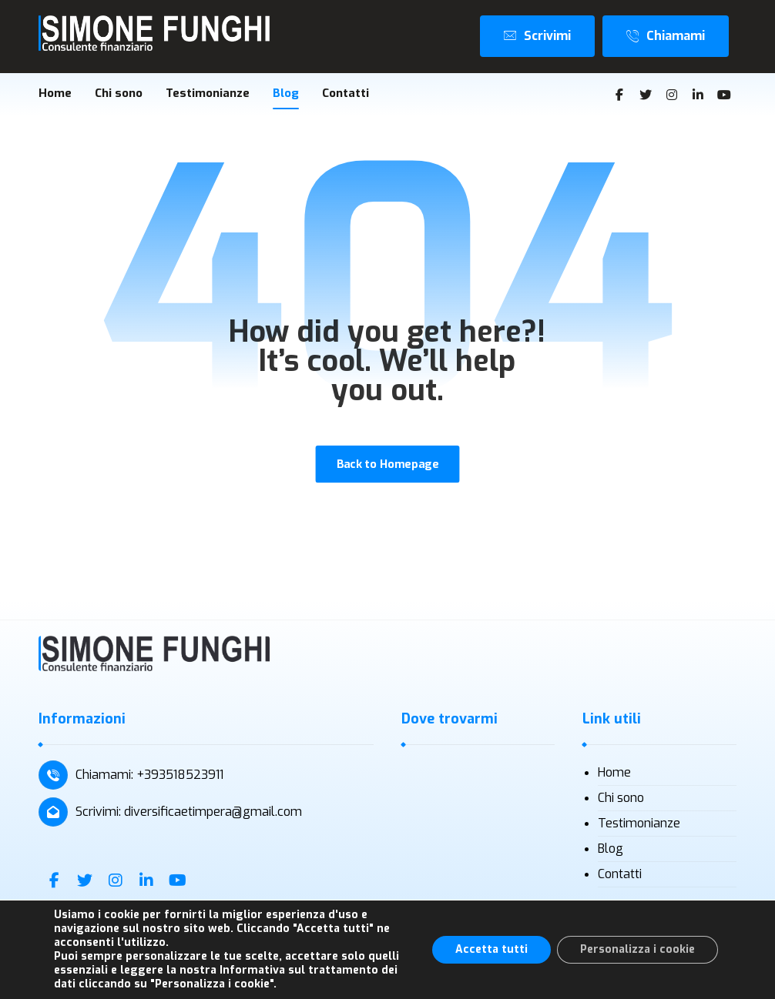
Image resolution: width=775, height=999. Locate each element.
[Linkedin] (698, 94)
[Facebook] (619, 94)
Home (614, 772)
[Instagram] (671, 94)
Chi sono (621, 798)
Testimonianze (639, 823)
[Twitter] (645, 94)
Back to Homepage (387, 463)
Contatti (620, 874)
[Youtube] (724, 94)
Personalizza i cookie (637, 949)
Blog (610, 848)
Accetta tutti (491, 949)
